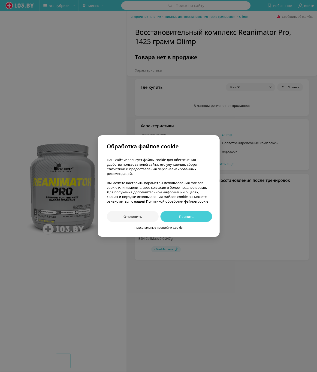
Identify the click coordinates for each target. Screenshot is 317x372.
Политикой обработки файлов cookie (177, 201)
